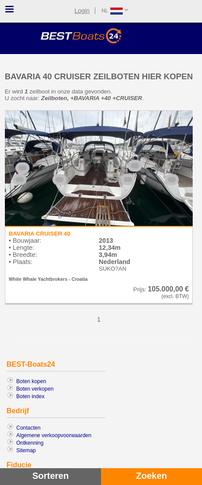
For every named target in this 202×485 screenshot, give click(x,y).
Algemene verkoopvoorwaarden (53, 435)
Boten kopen (31, 381)
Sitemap (26, 450)
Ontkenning (29, 443)
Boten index (30, 396)
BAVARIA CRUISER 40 (39, 233)
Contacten (28, 428)
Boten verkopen (35, 389)
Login (81, 10)
